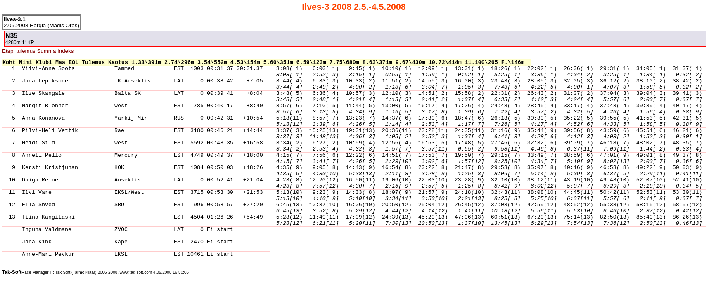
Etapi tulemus (19, 51)
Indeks (65, 51)
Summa (46, 51)
